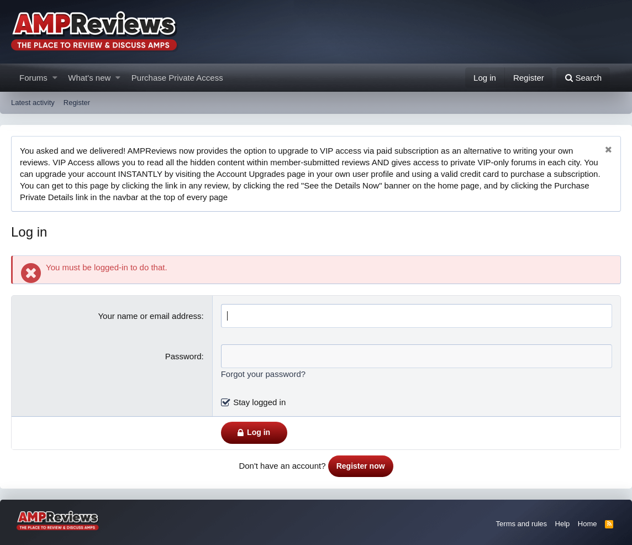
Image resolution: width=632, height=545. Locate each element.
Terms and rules (521, 524)
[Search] (583, 77)
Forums (33, 77)
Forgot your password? (263, 374)
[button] (55, 77)
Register (77, 102)
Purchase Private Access (177, 77)
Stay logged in (259, 402)
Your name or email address (149, 316)
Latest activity (33, 102)
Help (562, 524)
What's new (89, 77)
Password (183, 356)
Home (587, 524)
